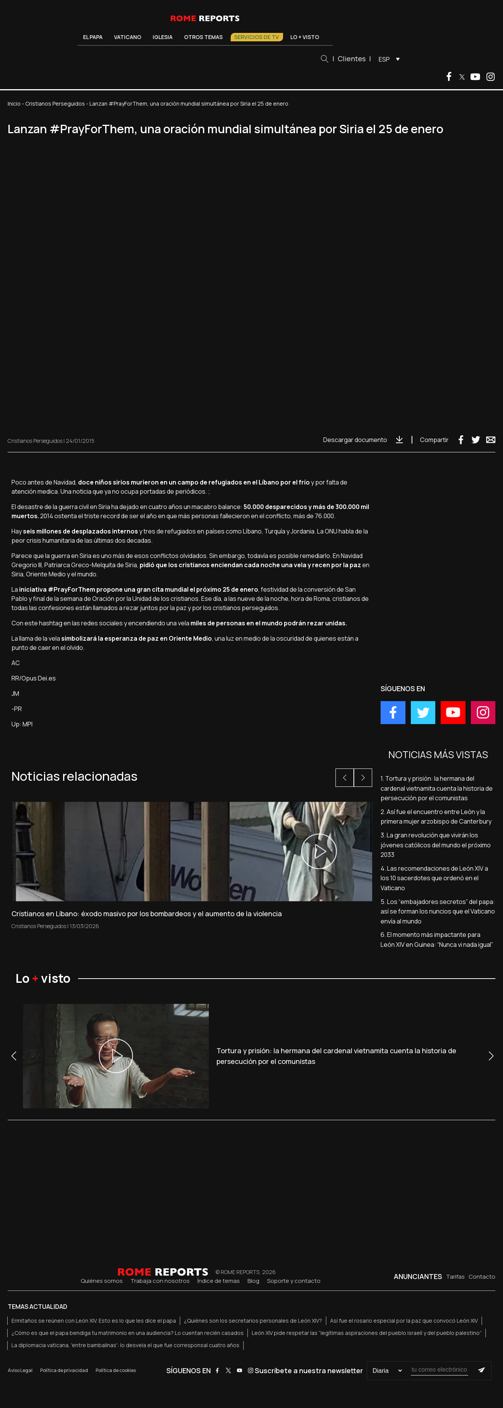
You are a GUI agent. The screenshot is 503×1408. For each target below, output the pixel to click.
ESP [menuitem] (384, 59)
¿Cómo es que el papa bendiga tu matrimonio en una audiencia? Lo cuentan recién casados (127, 1332)
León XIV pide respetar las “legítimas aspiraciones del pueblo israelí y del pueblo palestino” (367, 1332)
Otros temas (203, 37)
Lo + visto (305, 37)
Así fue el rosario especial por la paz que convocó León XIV (404, 1320)
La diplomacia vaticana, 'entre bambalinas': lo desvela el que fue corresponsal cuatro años (125, 1345)
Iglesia (163, 37)
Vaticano (128, 37)
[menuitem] (387, 59)
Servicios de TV (256, 37)
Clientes (352, 58)
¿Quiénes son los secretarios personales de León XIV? (253, 1320)
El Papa (93, 37)
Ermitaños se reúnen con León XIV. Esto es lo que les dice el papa (93, 1320)
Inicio (14, 103)
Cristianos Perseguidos (55, 103)
